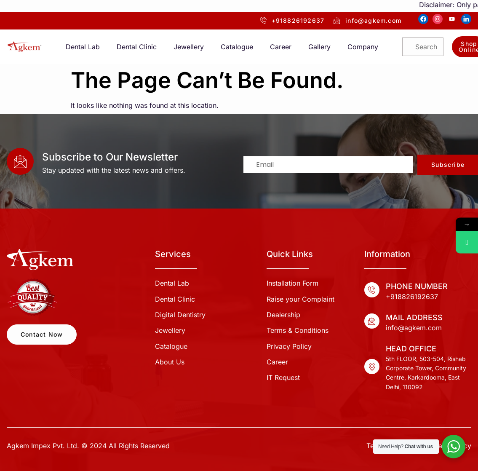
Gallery (319, 47)
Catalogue (237, 47)
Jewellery (189, 47)
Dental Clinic (137, 47)
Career (280, 47)
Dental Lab (83, 47)
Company (362, 47)
